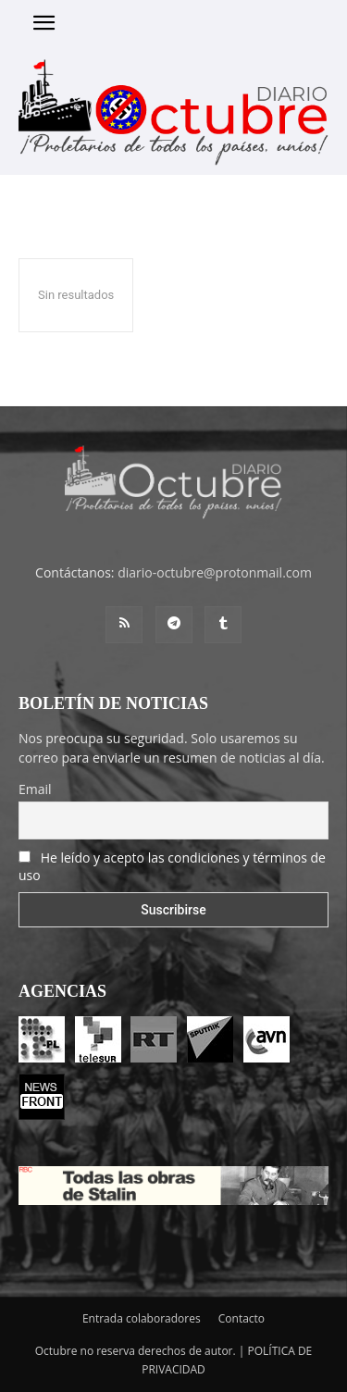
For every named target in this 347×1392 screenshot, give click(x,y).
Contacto (241, 1318)
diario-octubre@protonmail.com (215, 572)
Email (35, 789)
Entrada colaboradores (141, 1318)
